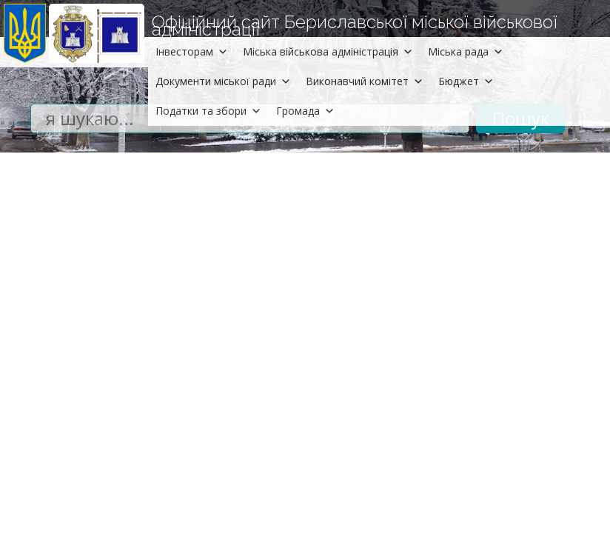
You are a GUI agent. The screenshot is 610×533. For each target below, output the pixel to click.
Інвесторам (191, 51)
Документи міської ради (223, 81)
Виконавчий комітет (364, 81)
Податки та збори (208, 111)
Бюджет (466, 81)
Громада (305, 111)
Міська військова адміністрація (328, 51)
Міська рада (465, 51)
